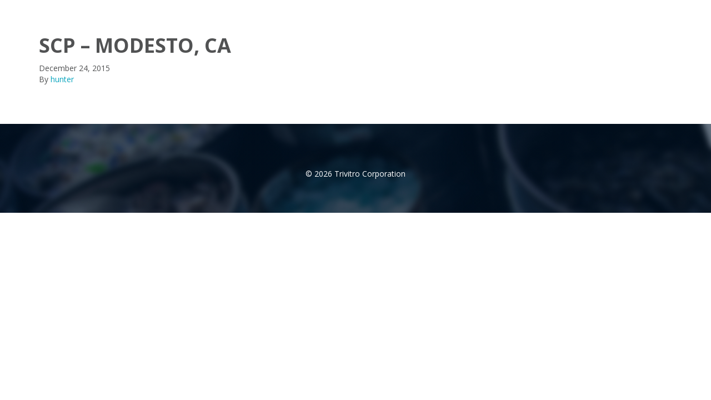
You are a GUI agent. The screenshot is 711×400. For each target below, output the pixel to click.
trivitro (57, 10)
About (476, 11)
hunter (62, 79)
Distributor (591, 11)
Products (529, 11)
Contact (647, 11)
